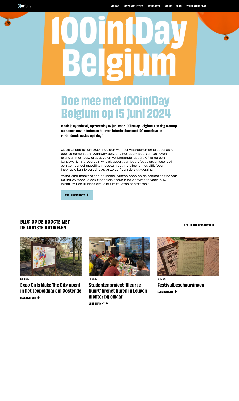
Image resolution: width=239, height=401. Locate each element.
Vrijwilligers (173, 6)
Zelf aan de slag (196, 6)
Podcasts (154, 6)
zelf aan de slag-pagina (134, 169)
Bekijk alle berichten (199, 225)
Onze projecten (133, 6)
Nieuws (115, 6)
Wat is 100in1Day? (77, 195)
